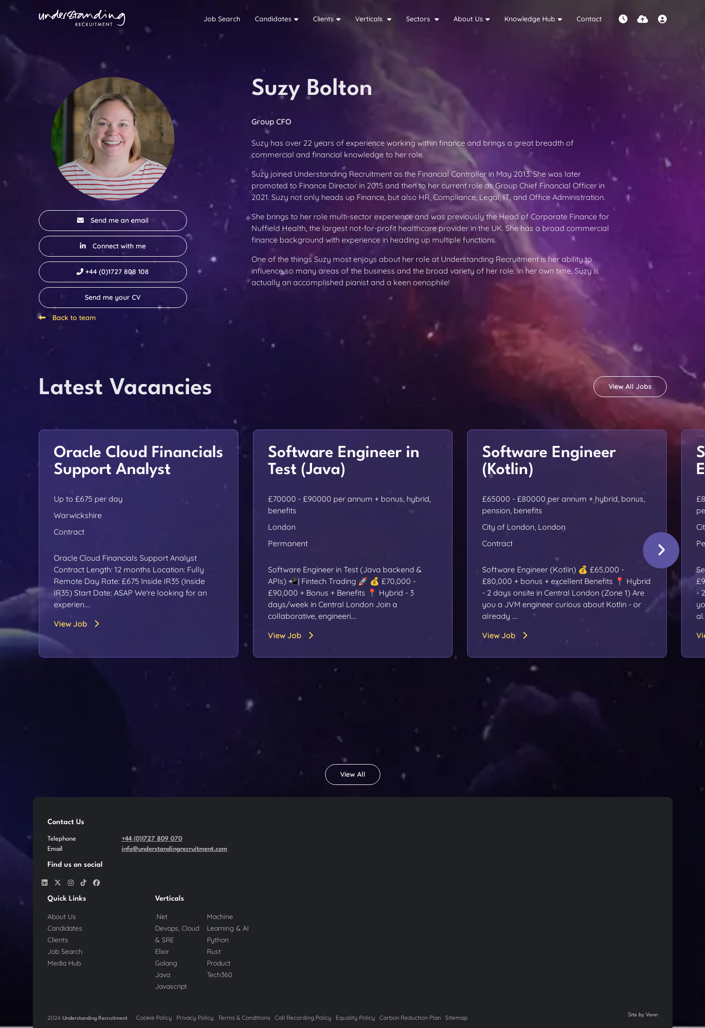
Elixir (162, 951)
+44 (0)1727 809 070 (152, 839)
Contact (589, 19)
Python (218, 940)
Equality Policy (355, 1017)
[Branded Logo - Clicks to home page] (82, 19)
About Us (468, 19)
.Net (161, 916)
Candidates (273, 19)
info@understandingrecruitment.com (174, 849)
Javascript (171, 986)
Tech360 (219, 974)
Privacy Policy (195, 1017)
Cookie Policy (154, 1017)
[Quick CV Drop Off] (642, 19)
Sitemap (456, 1017)
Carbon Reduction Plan (410, 1017)
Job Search (222, 19)
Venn (652, 1015)
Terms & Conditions (244, 1017)
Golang (166, 963)
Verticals (370, 19)
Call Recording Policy (303, 1017)
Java (162, 974)
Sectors (419, 19)
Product (219, 963)
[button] (661, 550)
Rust (214, 951)
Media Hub (64, 963)
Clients (323, 19)
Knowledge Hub (529, 19)
